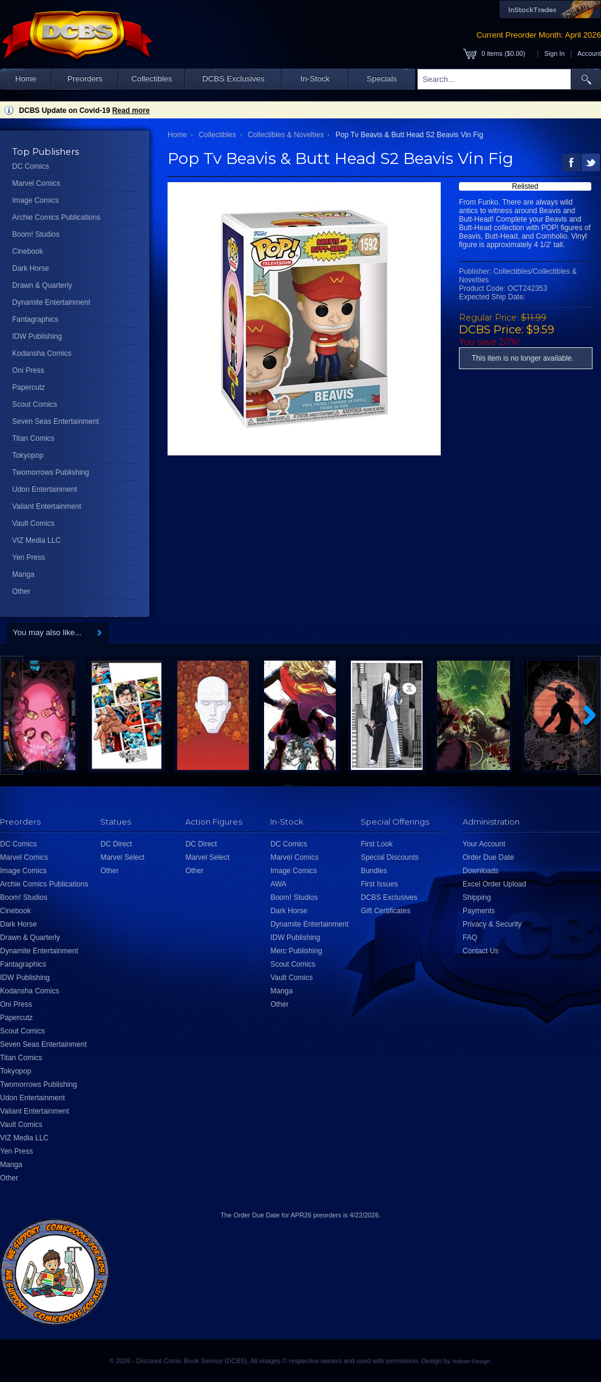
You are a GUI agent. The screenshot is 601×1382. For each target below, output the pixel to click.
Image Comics (35, 200)
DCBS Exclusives (233, 78)
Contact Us (480, 951)
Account (589, 53)
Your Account (484, 844)
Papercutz (28, 387)
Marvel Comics (36, 183)
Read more (131, 110)
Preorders (85, 78)
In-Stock (315, 78)
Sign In (555, 53)
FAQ (470, 937)
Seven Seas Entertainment (55, 421)
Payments (479, 911)
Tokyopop (27, 455)
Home (25, 78)
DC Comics (30, 166)
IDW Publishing (37, 336)
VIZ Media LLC (36, 540)
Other (21, 591)
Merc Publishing (296, 951)
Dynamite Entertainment (51, 302)
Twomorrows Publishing (50, 472)
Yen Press (28, 557)
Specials (382, 78)
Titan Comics (33, 438)
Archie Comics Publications (56, 217)
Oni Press (28, 370)
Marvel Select (122, 857)
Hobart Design (471, 1361)
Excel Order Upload (494, 884)
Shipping (477, 897)
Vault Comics (33, 523)
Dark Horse (30, 268)
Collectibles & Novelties (286, 135)
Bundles (374, 870)
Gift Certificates (385, 911)
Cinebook (27, 251)
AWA (278, 884)
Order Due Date (488, 857)
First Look (377, 844)
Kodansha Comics (41, 353)
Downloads (480, 870)
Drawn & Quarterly (42, 285)
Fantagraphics (35, 319)
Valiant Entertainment (46, 506)
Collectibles (151, 78)
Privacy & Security (492, 924)
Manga (23, 574)
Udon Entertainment (44, 489)
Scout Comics (34, 404)
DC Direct (116, 844)
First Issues (379, 884)
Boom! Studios (35, 234)
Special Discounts (389, 857)
